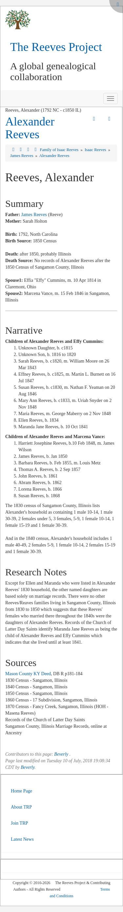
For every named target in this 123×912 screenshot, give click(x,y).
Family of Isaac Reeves (59, 149)
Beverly (61, 754)
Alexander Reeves (29, 128)
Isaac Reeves (96, 149)
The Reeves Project (56, 47)
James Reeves (22, 155)
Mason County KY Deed (28, 673)
